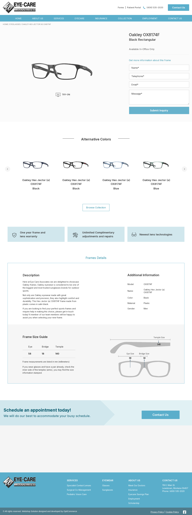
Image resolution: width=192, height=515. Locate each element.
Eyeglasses (15, 24)
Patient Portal (134, 7)
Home (5, 24)
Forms (121, 7)
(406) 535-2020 (153, 7)
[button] (178, 7)
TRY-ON (63, 95)
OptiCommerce (70, 511)
